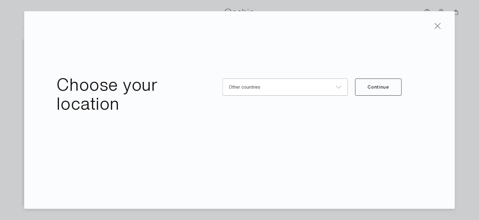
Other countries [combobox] (244, 87)
